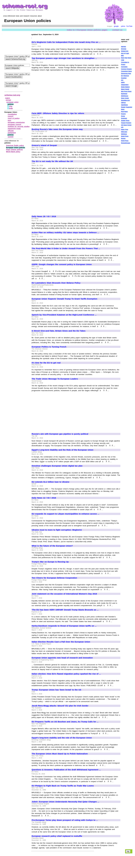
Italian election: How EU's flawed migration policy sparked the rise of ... (66, 674)
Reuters (123, 114)
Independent (124, 85)
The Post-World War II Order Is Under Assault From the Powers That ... (66, 248)
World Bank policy (13, 152)
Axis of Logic (125, 53)
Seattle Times (125, 120)
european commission (16, 122)
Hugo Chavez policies (14, 150)
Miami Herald (125, 89)
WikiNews (124, 134)
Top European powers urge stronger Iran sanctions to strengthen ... (64, 58)
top (128, 851)
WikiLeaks (124, 132)
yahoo (123, 26)
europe (8, 100)
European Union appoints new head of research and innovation (62, 658)
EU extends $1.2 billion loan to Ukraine (50, 482)
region (7, 98)
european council (14, 124)
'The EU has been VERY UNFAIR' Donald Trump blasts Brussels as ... (65, 610)
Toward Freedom (126, 123)
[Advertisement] (54, 90)
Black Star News (126, 58)
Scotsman (124, 118)
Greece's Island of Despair (44, 145)
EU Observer (125, 76)
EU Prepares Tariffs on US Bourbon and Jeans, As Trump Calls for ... (65, 722)
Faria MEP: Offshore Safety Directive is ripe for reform (58, 113)
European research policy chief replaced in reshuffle (57, 836)
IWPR (122, 82)
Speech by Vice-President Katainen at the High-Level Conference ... (64, 315)
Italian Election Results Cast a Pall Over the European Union (61, 642)
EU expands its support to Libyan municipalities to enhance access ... (65, 514)
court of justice (14, 118)
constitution (12, 114)
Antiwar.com (124, 51)
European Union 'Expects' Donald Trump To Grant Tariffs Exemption (64, 299)
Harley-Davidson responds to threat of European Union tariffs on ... (64, 626)
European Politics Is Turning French (49, 347)
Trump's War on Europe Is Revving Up (50, 562)
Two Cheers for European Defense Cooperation (54, 578)
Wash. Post (124, 129)
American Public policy (15, 145)
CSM (122, 60)
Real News (124, 111)
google (116, 26)
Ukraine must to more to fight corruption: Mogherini (57, 530)
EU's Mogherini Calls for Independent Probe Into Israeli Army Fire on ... (66, 42)
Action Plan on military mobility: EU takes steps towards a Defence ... (65, 232)
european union (12, 102)
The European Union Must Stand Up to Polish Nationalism (60, 754)
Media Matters (125, 87)
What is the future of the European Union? (52, 546)
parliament (12, 133)
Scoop (123, 116)
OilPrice (123, 102)
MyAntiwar (124, 94)
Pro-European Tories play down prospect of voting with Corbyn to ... (65, 820)
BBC (122, 55)
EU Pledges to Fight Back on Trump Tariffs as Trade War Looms (63, 786)
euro (9, 120)
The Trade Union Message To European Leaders (55, 379)
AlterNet (123, 46)
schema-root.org (12, 95)
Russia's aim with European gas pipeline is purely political (60, 434)
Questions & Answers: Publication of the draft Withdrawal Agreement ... (66, 770)
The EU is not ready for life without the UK (52, 161)
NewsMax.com (125, 100)
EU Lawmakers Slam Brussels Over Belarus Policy (56, 283)
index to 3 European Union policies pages (87, 30)
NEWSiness (124, 96)
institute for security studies (19, 126)
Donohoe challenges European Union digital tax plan (57, 466)
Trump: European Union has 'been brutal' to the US (56, 690)
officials (11, 131)
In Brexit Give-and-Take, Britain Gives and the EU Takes (58, 331)
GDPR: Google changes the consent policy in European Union (62, 264)
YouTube (129, 26)
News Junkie (125, 98)
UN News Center (126, 125)
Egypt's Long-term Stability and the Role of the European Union (62, 450)
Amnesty (123, 49)
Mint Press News (126, 91)
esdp (11, 108)
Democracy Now (126, 73)
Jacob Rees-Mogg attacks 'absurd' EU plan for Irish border (60, 706)
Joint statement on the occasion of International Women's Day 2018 (64, 594)
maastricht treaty (14, 129)
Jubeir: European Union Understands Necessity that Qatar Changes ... (65, 802)
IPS (122, 80)
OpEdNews (124, 105)
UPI (122, 127)
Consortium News (126, 71)
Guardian (123, 78)
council (10, 116)
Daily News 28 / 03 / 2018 (44, 216)
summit (10, 137)
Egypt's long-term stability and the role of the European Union (62, 738)
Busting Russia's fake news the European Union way (57, 129)
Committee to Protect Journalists (125, 65)
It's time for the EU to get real (46, 363)
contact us (117, 30)
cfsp (10, 106)
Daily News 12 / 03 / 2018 (44, 498)
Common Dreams (126, 69)
